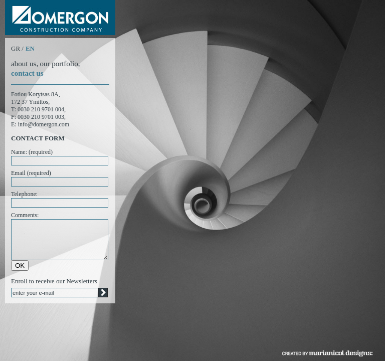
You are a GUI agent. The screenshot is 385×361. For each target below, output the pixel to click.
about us (23, 64)
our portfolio (59, 64)
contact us (27, 73)
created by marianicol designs (327, 353)
